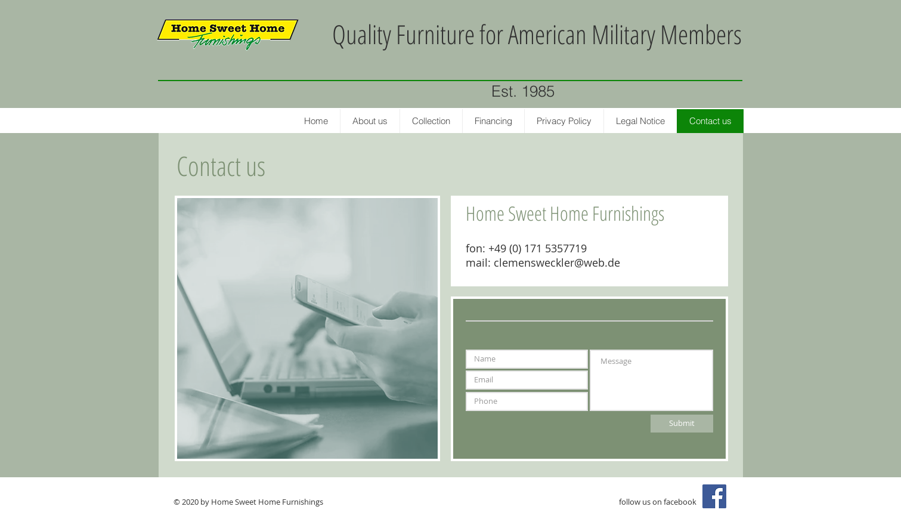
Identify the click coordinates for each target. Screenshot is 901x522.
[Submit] (682, 424)
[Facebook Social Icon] (714, 496)
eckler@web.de (582, 262)
